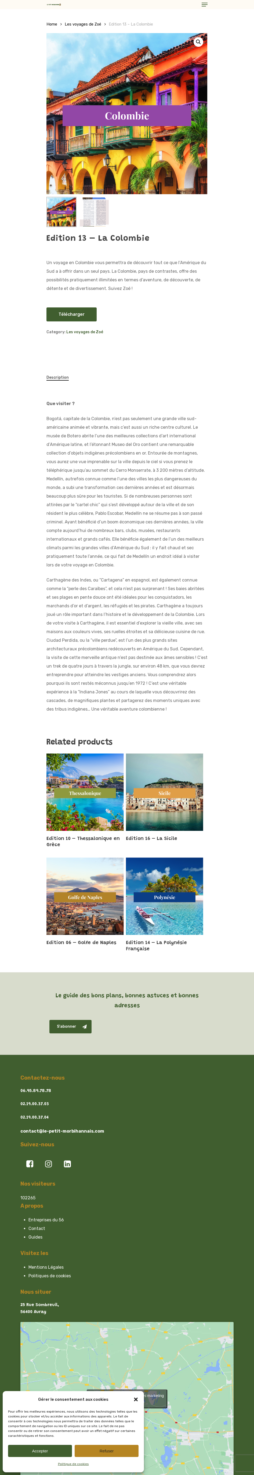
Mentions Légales (46, 1267)
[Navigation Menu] (205, 4)
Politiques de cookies (49, 1275)
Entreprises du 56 (46, 1219)
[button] (136, 1399)
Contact (36, 1228)
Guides (35, 1237)
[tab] (60, 377)
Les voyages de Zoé (83, 24)
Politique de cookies (73, 1464)
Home (51, 24)
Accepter (40, 1451)
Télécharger (72, 314)
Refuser (107, 1451)
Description (57, 377)
